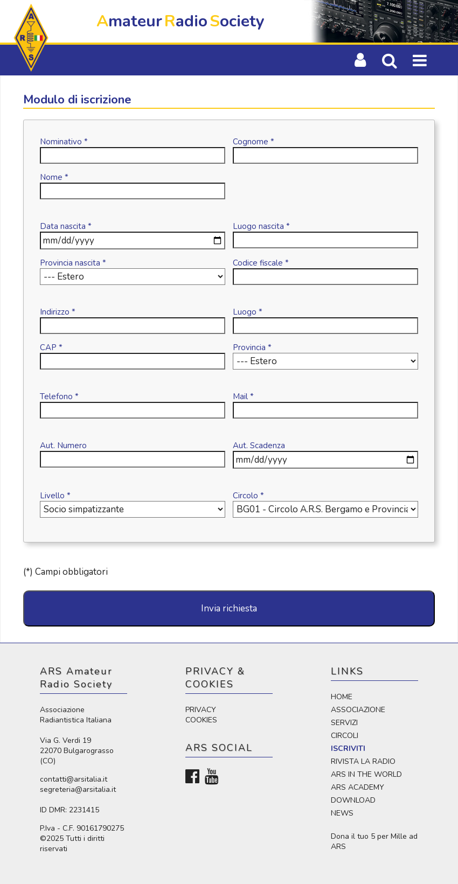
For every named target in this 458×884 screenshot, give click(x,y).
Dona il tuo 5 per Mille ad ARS (374, 841)
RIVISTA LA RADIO (363, 761)
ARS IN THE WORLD (366, 774)
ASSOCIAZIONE (358, 710)
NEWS (342, 813)
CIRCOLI (344, 735)
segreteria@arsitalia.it (78, 789)
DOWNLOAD (353, 800)
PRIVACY (200, 710)
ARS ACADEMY (357, 787)
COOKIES (201, 720)
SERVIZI (344, 723)
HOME (341, 697)
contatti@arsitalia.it (73, 779)
